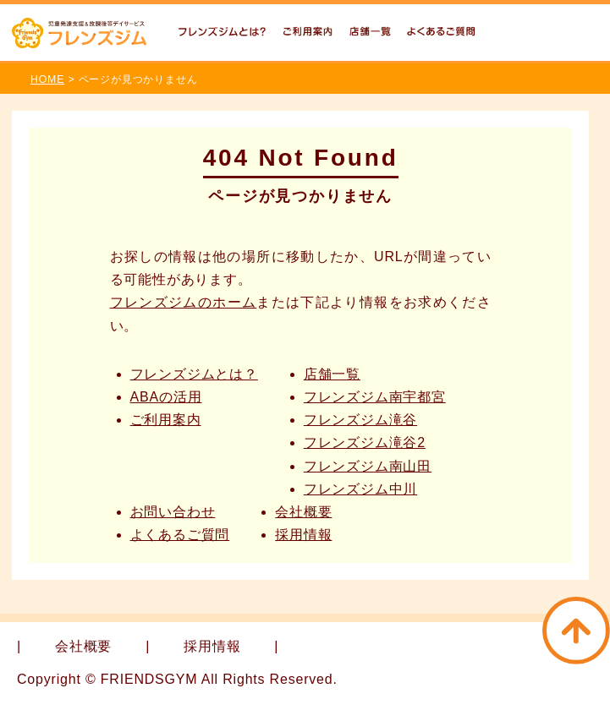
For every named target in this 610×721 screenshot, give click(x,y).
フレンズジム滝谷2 (365, 442)
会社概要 (303, 512)
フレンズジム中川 (360, 489)
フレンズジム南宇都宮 (375, 397)
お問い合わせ (173, 512)
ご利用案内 (165, 419)
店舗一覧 (332, 374)
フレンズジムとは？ (194, 374)
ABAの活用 (166, 397)
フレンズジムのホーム (183, 302)
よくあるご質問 (180, 534)
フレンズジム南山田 (367, 466)
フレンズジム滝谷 (360, 419)
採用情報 (303, 534)
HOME (47, 79)
